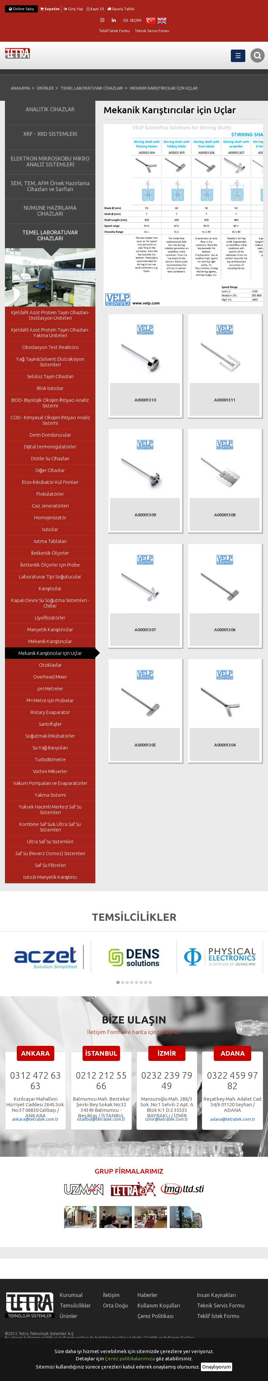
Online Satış (21, 9)
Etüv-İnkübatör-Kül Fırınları (50, 482)
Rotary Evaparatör (50, 712)
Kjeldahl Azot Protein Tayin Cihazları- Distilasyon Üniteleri (50, 315)
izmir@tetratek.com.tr (166, 1119)
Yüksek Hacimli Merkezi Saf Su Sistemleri (50, 809)
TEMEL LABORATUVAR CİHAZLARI (92, 88)
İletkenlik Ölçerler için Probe (50, 565)
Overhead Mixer (50, 677)
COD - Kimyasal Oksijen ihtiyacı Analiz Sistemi (50, 420)
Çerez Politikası (155, 1316)
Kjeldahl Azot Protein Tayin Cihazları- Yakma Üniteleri (50, 332)
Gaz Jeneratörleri (50, 505)
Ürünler (68, 1316)
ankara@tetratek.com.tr (35, 1119)
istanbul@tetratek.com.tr (101, 1119)
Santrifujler (50, 724)
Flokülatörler (50, 494)
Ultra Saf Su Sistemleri (50, 841)
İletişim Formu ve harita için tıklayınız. (134, 1032)
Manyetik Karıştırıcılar (50, 629)
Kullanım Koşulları (158, 1305)
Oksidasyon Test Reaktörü (50, 347)
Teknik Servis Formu (152, 31)
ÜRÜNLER (45, 88)
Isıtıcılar (50, 529)
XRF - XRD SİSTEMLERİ (50, 134)
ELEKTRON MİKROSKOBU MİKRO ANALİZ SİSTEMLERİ (50, 161)
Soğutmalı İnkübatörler (50, 736)
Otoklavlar (50, 665)
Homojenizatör (50, 517)
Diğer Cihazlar (50, 470)
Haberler (147, 1295)
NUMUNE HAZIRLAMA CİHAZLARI (50, 211)
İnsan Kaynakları (216, 1295)
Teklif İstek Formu (114, 31)
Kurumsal (71, 1295)
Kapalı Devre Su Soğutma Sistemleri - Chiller (50, 603)
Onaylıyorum (216, 1367)
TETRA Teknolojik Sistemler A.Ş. (21, 55)
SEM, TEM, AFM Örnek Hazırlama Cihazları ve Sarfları (50, 186)
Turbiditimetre (50, 759)
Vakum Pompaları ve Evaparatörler (50, 783)
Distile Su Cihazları (50, 458)
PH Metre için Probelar (50, 700)
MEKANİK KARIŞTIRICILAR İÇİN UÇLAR (164, 88)
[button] (118, 982)
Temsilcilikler (75, 1305)
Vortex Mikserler (50, 771)
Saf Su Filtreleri (50, 865)
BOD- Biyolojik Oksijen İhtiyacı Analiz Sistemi (50, 402)
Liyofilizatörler (50, 617)
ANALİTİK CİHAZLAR (50, 109)
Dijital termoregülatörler (50, 446)
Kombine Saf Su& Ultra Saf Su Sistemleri (50, 826)
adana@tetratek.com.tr (232, 1119)
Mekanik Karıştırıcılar (50, 641)
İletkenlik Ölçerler (50, 553)
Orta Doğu (115, 1305)
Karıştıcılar (50, 588)
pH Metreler (50, 688)
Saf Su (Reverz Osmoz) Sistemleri (50, 853)
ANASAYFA (20, 88)
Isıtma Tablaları (50, 541)
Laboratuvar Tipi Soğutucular (50, 576)
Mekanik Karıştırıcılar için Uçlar (50, 653)
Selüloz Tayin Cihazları (50, 376)
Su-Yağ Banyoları (50, 747)
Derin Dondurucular (50, 435)
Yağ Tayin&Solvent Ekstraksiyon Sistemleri (50, 361)
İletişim (111, 1295)
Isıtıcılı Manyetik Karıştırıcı (50, 877)
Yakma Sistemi (50, 795)
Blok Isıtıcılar (50, 388)
